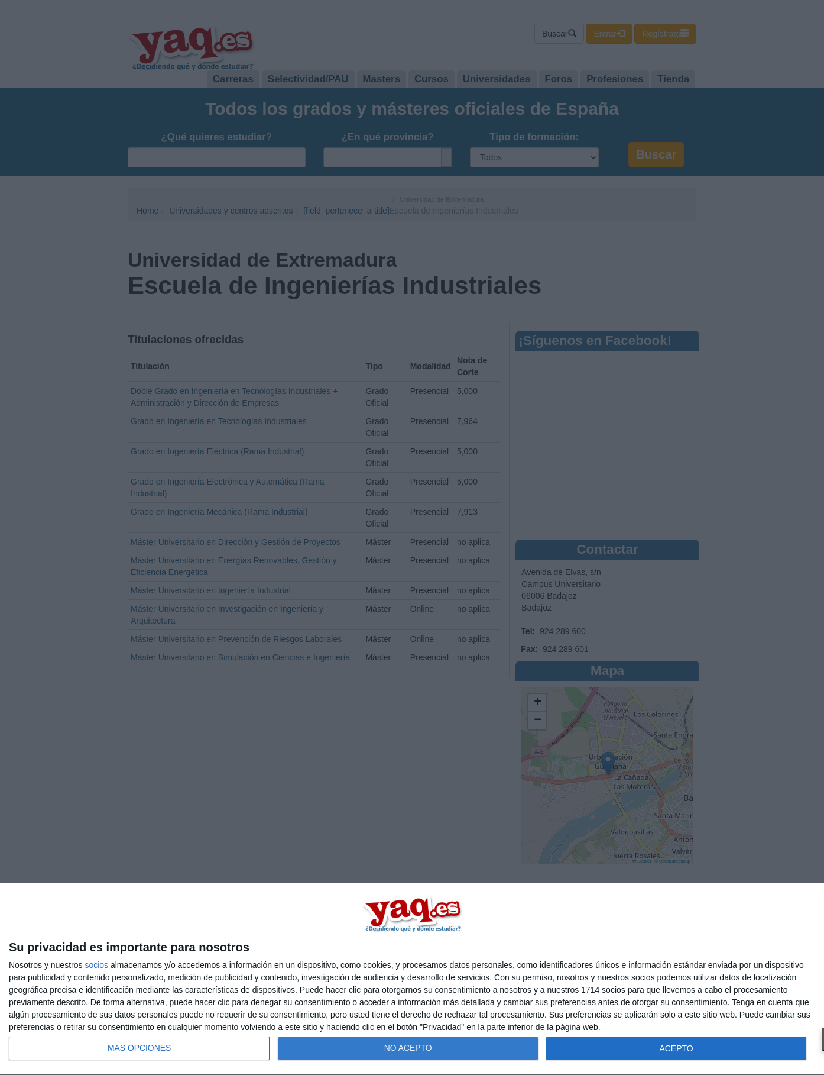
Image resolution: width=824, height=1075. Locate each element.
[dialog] (412, 979)
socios (96, 965)
